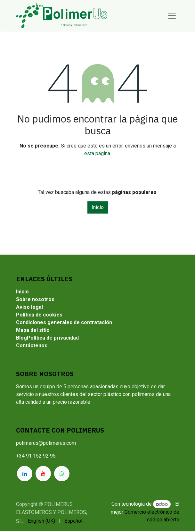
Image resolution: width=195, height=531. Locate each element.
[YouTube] (43, 473)
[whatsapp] (61, 473)
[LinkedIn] (24, 473)
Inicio (98, 207)
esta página (97, 153)
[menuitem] (41, 521)
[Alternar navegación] (172, 15)
